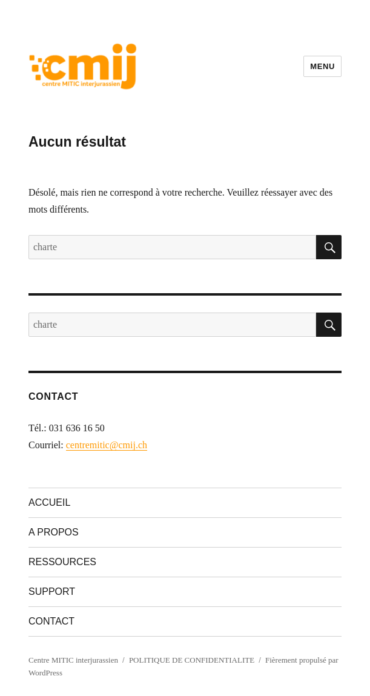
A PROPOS (53, 532)
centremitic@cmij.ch (106, 445)
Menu (322, 66)
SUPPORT (51, 591)
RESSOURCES (62, 562)
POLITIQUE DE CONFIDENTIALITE (191, 660)
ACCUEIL (49, 502)
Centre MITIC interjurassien (73, 660)
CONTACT (51, 621)
